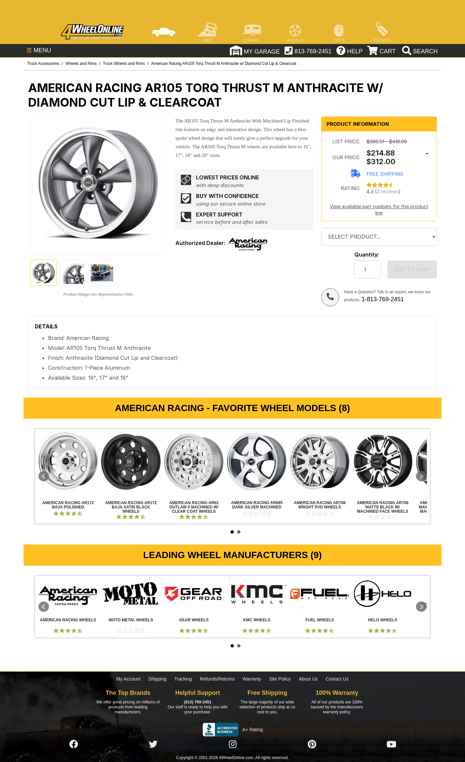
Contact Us (337, 679)
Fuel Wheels (319, 594)
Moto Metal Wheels (131, 594)
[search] (419, 51)
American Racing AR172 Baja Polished (68, 462)
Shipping (157, 679)
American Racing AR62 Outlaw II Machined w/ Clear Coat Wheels (194, 462)
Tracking (183, 679)
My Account (128, 679)
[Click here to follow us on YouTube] (391, 744)
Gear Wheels (194, 594)
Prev (43, 476)
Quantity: (366, 254)
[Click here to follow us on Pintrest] (312, 744)
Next (421, 476)
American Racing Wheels (68, 594)
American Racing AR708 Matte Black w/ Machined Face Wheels (382, 462)
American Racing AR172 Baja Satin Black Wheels (131, 462)
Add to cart (412, 269)
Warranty (251, 679)
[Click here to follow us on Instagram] (232, 744)
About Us (308, 679)
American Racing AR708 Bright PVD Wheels (319, 462)
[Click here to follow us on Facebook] (73, 744)
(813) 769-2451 (197, 702)
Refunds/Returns (217, 679)
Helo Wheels (382, 594)
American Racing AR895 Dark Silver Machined (256, 462)
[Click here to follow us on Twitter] (153, 744)
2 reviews (388, 191)
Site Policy (279, 679)
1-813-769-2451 (382, 299)
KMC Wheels (256, 594)
